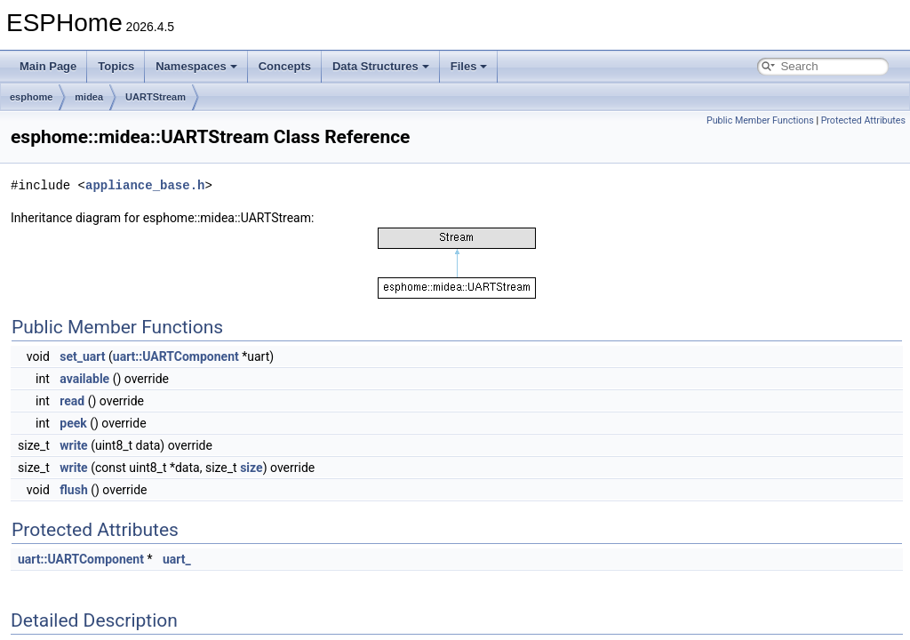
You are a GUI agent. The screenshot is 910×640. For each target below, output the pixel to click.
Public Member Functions (760, 120)
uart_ (177, 559)
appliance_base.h (144, 185)
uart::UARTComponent (176, 356)
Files (469, 66)
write (73, 445)
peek (73, 423)
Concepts (285, 66)
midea (89, 97)
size (251, 467)
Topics (116, 66)
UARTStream (155, 97)
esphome (31, 97)
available (84, 379)
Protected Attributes (863, 120)
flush (73, 490)
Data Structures (380, 66)
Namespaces (196, 66)
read (72, 401)
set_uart (82, 356)
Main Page (48, 66)
